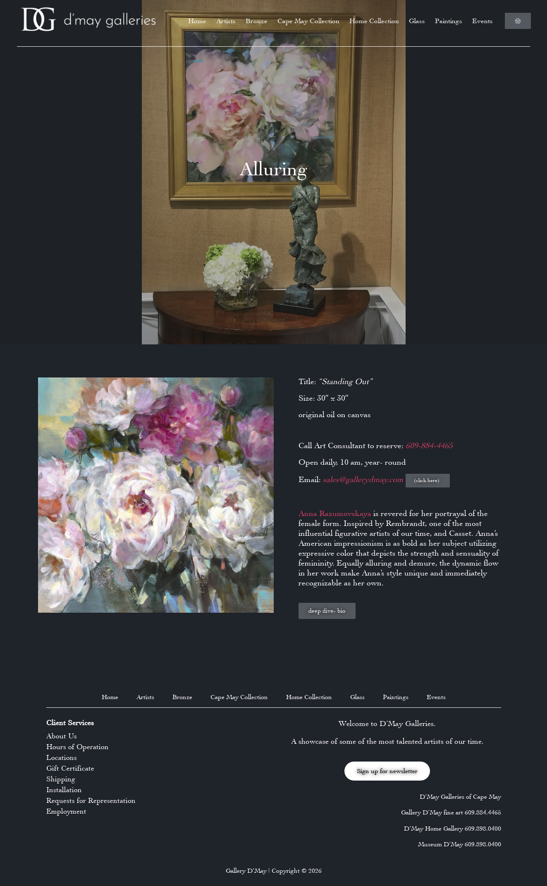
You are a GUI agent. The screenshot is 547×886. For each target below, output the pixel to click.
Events (482, 21)
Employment (66, 811)
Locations (61, 757)
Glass (417, 21)
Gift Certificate (70, 768)
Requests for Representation (91, 800)
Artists (226, 21)
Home (197, 21)
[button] (428, 480)
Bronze (257, 21)
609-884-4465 (429, 445)
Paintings (448, 21)
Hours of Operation (77, 746)
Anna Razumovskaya (335, 513)
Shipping (60, 778)
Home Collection (374, 21)
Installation (64, 789)
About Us (61, 735)
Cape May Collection (308, 21)
